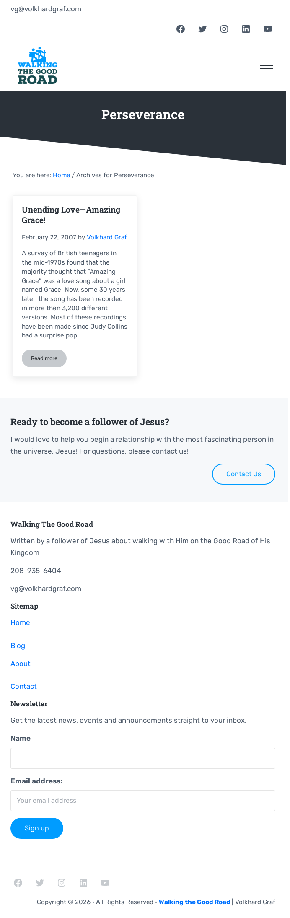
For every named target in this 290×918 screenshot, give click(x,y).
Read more (49, 359)
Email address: (36, 781)
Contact (23, 686)
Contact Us (243, 474)
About (20, 663)
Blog (17, 645)
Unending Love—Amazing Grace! (71, 215)
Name (20, 738)
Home (20, 622)
